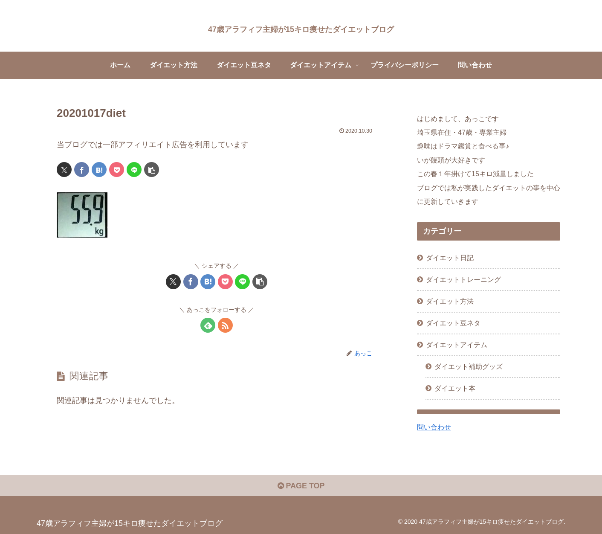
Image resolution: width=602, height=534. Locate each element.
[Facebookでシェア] (81, 169)
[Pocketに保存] (116, 169)
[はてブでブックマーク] (99, 169)
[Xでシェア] (64, 169)
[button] (151, 169)
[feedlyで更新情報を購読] (207, 325)
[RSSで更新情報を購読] (225, 325)
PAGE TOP (300, 486)
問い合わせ (434, 427)
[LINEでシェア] (134, 169)
